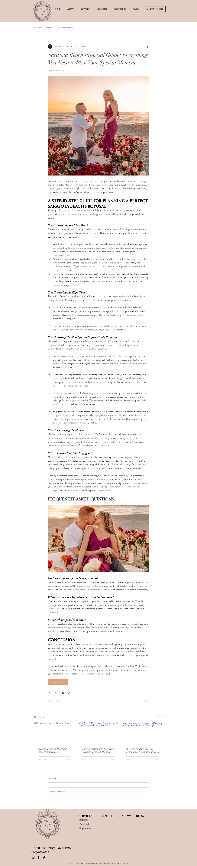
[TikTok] (44, 857)
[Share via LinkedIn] (62, 692)
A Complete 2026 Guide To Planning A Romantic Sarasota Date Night (142, 750)
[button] (85, 9)
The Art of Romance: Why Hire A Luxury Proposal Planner (98, 750)
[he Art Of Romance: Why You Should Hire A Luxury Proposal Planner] (98, 733)
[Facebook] (38, 857)
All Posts (37, 27)
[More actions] (147, 46)
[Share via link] (69, 692)
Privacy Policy (123, 863)
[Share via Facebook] (49, 692)
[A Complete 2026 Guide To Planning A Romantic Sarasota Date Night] (143, 733)
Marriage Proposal (66, 27)
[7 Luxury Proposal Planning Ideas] (54, 733)
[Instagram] (33, 857)
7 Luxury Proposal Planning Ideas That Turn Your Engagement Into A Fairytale (53, 750)
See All (160, 716)
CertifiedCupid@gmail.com (51, 848)
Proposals (49, 27)
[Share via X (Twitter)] (56, 692)
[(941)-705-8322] (155, 9)
